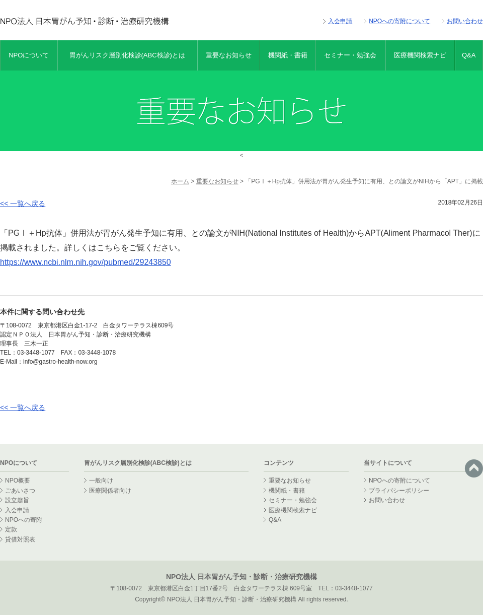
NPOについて (29, 55)
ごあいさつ (20, 490)
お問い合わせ (465, 21)
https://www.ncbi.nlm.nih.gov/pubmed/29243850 (85, 262)
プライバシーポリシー (399, 490)
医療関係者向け (110, 490)
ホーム (180, 181)
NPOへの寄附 (23, 519)
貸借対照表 (20, 539)
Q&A (468, 55)
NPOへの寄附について (399, 21)
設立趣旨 (17, 500)
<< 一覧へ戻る (22, 203)
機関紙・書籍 (287, 55)
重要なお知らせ (229, 55)
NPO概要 (17, 480)
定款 (11, 529)
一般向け (101, 480)
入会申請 (340, 21)
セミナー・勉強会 (350, 55)
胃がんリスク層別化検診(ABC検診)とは (127, 55)
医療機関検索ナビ (420, 55)
